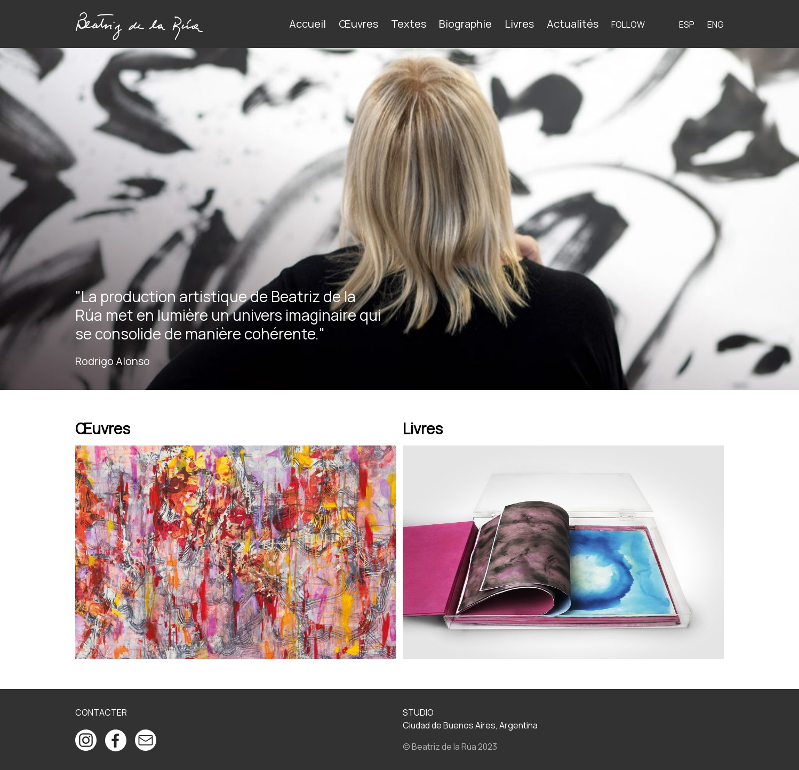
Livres (519, 24)
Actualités (572, 24)
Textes (408, 24)
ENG (715, 24)
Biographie (465, 24)
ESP (686, 24)
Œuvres (358, 24)
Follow (628, 24)
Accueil (307, 24)
